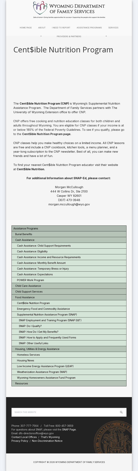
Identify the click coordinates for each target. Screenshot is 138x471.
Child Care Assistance (28, 285)
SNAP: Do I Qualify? (30, 326)
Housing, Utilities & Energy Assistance (37, 348)
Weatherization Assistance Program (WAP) (42, 371)
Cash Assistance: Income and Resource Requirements (49, 257)
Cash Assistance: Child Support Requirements (44, 245)
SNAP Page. (69, 429)
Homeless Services (28, 354)
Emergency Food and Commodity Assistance (43, 308)
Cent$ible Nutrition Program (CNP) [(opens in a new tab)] (44, 103)
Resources (21, 383)
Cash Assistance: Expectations (35, 274)
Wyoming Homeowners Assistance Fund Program (46, 377)
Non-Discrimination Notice (47, 440)
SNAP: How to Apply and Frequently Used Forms (47, 337)
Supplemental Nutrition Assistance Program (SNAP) (47, 314)
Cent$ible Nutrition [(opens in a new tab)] (30, 169)
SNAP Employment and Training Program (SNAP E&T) (50, 320)
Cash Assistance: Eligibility (32, 251)
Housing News (25, 360)
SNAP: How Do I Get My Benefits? (38, 331)
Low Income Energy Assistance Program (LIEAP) (45, 366)
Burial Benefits (23, 234)
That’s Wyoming (50, 437)
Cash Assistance (24, 239)
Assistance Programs (25, 228)
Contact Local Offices (24, 437)
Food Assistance (25, 297)
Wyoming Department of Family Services (69, 10)
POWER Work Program (30, 280)
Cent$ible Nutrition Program (33, 303)
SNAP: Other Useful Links (33, 343)
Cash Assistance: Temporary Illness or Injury (43, 268)
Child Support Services (29, 291)
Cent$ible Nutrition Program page (46, 134)
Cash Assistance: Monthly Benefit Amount (41, 262)
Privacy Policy (20, 440)
